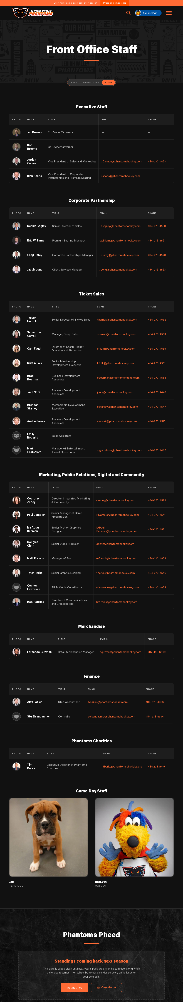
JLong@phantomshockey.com (118, 269)
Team (74, 82)
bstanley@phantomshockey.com (117, 406)
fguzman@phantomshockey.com (120, 652)
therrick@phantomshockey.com (117, 319)
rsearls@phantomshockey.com (121, 176)
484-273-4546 (157, 573)
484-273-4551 (156, 363)
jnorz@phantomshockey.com (115, 392)
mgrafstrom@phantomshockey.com (119, 450)
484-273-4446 (157, 392)
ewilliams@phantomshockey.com (120, 240)
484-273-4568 (157, 587)
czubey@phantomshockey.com (115, 500)
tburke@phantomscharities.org (122, 766)
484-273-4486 (155, 702)
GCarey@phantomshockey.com (119, 255)
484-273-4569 (157, 558)
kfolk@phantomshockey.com (115, 363)
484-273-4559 (157, 348)
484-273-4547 (157, 406)
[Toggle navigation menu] (169, 13)
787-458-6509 (157, 652)
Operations (91, 82)
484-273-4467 (157, 161)
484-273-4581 (156, 529)
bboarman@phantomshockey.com (118, 377)
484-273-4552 (157, 319)
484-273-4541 (156, 515)
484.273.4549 (156, 766)
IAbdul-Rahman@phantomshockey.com (116, 529)
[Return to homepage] (32, 13)
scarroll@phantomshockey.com (116, 334)
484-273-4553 (157, 334)
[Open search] (128, 13)
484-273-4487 (157, 450)
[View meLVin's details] (134, 842)
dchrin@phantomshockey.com (115, 544)
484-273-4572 (157, 500)
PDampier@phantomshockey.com (117, 515)
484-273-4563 (157, 269)
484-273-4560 (157, 226)
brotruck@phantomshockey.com (116, 602)
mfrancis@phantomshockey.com (116, 558)
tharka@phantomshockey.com (115, 573)
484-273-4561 (156, 240)
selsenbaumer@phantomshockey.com (111, 716)
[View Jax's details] (48, 842)
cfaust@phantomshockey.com (116, 348)
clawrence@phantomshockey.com (117, 587)
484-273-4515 (156, 421)
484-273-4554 (157, 377)
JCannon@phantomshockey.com (122, 161)
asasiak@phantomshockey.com (117, 421)
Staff (108, 82)
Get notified (74, 987)
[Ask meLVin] (148, 13)
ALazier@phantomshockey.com (108, 702)
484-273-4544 (155, 716)
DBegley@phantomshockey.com (120, 226)
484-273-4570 (157, 255)
